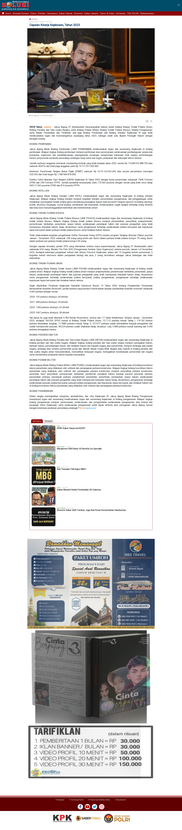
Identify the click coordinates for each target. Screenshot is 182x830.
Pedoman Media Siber (99, 800)
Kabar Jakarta (91, 13)
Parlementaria (147, 13)
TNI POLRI (133, 13)
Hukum (32, 19)
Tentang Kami (76, 800)
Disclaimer (120, 800)
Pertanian (120, 13)
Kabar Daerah (66, 13)
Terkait (48, 421)
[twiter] (94, 807)
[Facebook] (80, 807)
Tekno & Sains (107, 13)
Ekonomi (78, 13)
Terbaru (37, 421)
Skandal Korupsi (21, 13)
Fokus (33, 13)
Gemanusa (52, 13)
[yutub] (87, 807)
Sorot (8, 13)
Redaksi (60, 800)
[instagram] (102, 807)
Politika (42, 13)
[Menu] (179, 5)
